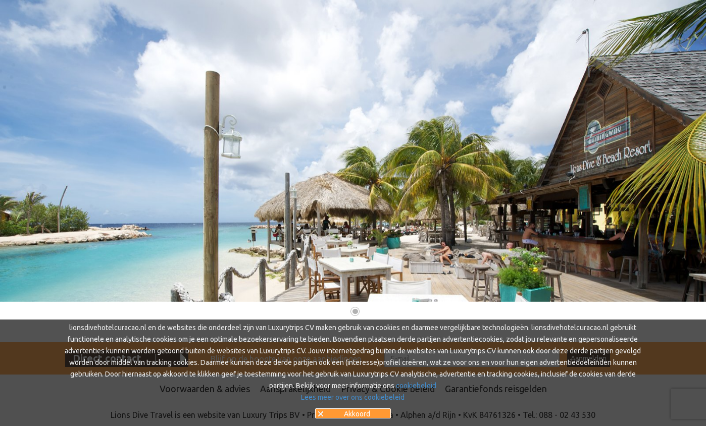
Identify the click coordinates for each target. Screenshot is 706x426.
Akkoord (357, 414)
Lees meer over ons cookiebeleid (353, 397)
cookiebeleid (416, 386)
